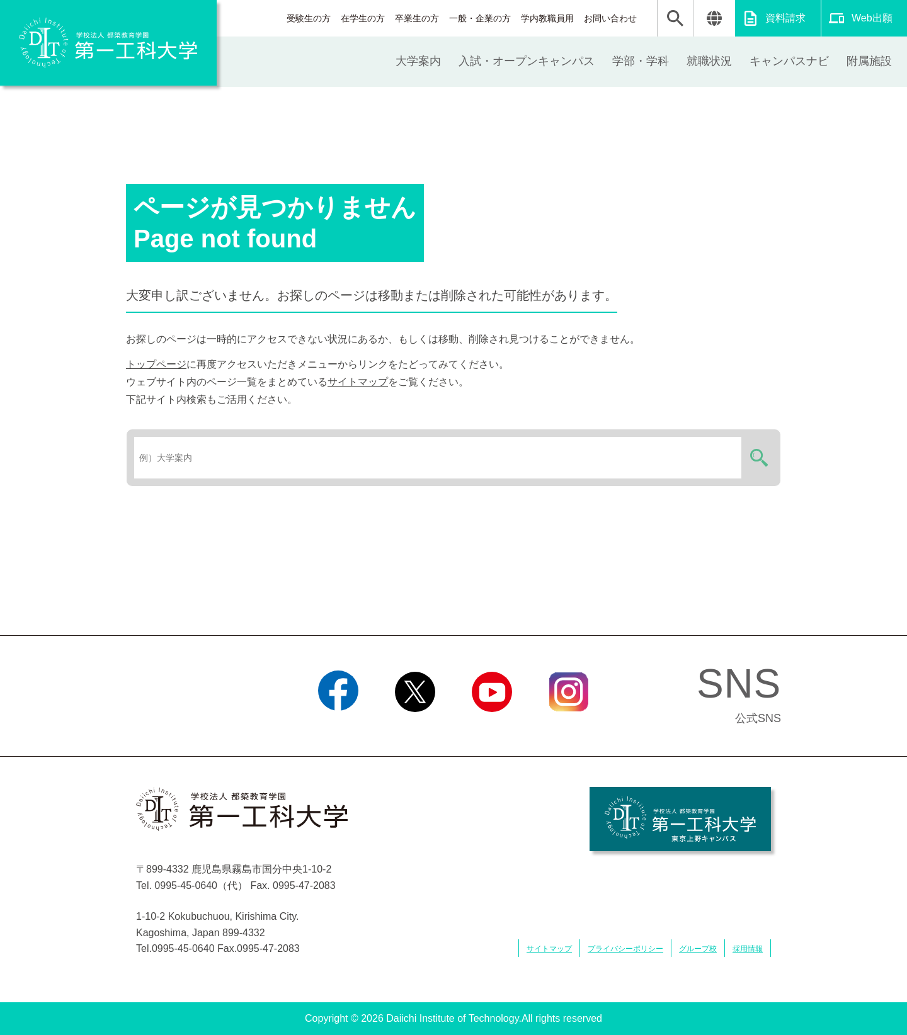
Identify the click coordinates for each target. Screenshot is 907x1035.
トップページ (156, 364)
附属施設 (869, 61)
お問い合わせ (610, 18)
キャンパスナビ (789, 61)
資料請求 (785, 18)
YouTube (491, 728)
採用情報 (748, 948)
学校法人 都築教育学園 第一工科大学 (108, 43)
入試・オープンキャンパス (527, 61)
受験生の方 (309, 18)
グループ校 (698, 948)
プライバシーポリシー (625, 948)
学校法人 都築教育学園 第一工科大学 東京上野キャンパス (680, 819)
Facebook (338, 728)
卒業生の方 (417, 18)
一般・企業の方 (480, 18)
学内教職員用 (547, 18)
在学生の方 (363, 18)
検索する (757, 457)
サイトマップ (358, 381)
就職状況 (709, 61)
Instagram (568, 728)
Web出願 (872, 18)
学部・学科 (640, 61)
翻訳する (713, 18)
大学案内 (418, 61)
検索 (675, 18)
